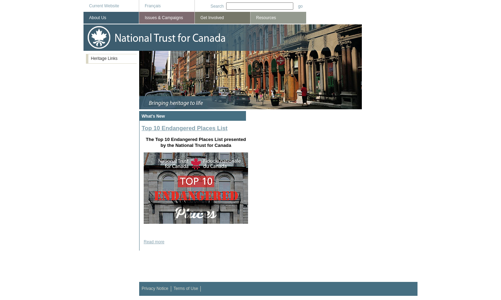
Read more (154, 241)
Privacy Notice (155, 288)
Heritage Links (104, 58)
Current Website (104, 5)
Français (153, 5)
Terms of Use (186, 288)
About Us (97, 17)
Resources (266, 17)
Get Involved (212, 17)
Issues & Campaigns (164, 17)
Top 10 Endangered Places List (185, 128)
